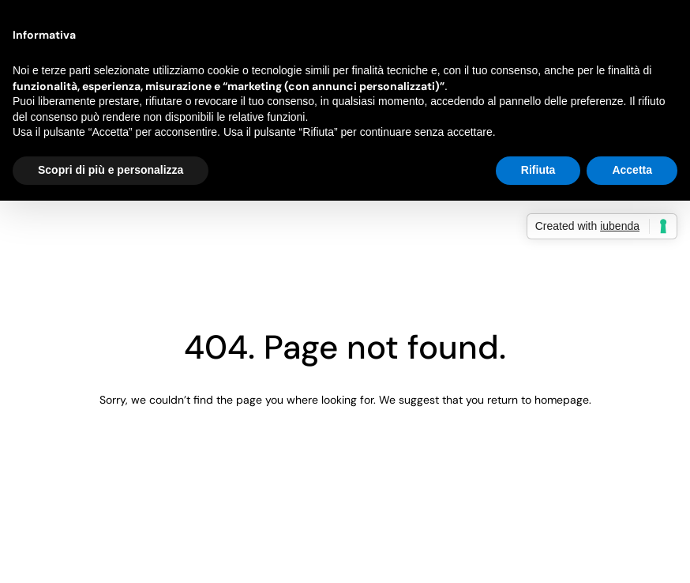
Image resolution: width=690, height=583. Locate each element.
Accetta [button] (632, 170)
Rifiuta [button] (538, 170)
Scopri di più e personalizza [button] (110, 170)
